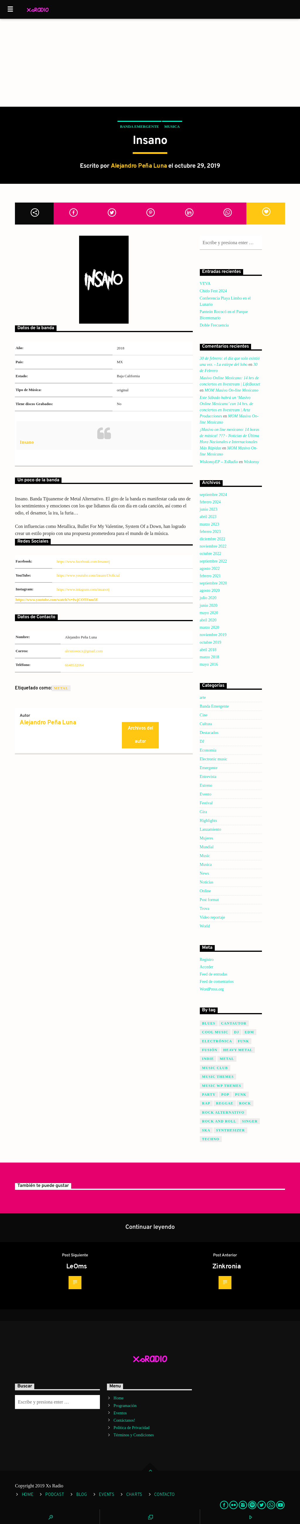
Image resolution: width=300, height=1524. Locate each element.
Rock (245, 1103)
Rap (206, 1103)
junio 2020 (208, 605)
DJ (202, 741)
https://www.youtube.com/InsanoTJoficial (88, 575)
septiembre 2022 (213, 561)
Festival (206, 803)
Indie (208, 1059)
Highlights (208, 820)
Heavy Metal (238, 1050)
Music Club (215, 1068)
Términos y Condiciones (134, 1435)
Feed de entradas (213, 974)
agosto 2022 (210, 568)
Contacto (164, 1495)
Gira (203, 812)
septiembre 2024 (213, 494)
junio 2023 (208, 509)
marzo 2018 (209, 657)
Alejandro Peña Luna (139, 166)
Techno (210, 1139)
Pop (225, 1095)
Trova (204, 908)
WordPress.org (212, 989)
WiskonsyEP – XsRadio (219, 462)
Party (209, 1095)
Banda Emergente (139, 126)
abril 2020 (208, 620)
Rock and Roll (219, 1121)
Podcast (54, 1495)
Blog (81, 1495)
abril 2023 (208, 516)
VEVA (205, 283)
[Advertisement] (150, 63)
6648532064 (74, 665)
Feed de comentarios (217, 981)
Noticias (207, 882)
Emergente (208, 768)
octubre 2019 (210, 642)
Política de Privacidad (132, 1428)
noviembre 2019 (213, 635)
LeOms (76, 1267)
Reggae (224, 1103)
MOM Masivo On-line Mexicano (231, 390)
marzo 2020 (209, 627)
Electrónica (217, 1041)
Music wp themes (221, 1086)
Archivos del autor (140, 735)
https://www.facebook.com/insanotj (83, 562)
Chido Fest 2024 (213, 291)
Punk (240, 1095)
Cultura (206, 724)
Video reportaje (212, 917)
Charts (134, 1495)
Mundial (207, 847)
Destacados (209, 732)
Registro (207, 959)
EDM (249, 1032)
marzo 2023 (209, 524)
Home (119, 1398)
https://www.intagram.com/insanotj (83, 589)
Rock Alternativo (223, 1112)
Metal (61, 688)
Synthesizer (230, 1130)
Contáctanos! (124, 1420)
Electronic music (213, 759)
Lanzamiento (210, 829)
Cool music (215, 1032)
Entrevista (208, 776)
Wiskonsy (251, 462)
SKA (206, 1130)
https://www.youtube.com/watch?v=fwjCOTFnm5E (57, 600)
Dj (236, 1032)
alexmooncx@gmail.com (84, 651)
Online (205, 891)
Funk (243, 1041)
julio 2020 (208, 598)
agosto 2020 (210, 590)
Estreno (206, 785)
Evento (206, 794)
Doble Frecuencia (214, 325)
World (205, 926)
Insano (27, 442)
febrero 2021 (210, 576)
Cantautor (233, 1023)
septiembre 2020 (213, 583)
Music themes (218, 1077)
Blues (208, 1023)
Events (106, 1495)
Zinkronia (226, 1267)
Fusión (210, 1050)
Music (205, 856)
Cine (203, 715)
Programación (125, 1406)
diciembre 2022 (212, 539)
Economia (208, 750)
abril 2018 (208, 650)
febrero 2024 (210, 502)
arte (203, 697)
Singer (250, 1121)
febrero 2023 (210, 531)
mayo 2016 (209, 664)
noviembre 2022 (213, 546)
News (204, 873)
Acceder (207, 967)
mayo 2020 (209, 613)
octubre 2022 (210, 553)
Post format (209, 900)
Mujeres (206, 838)
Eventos (120, 1413)
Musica (172, 126)
